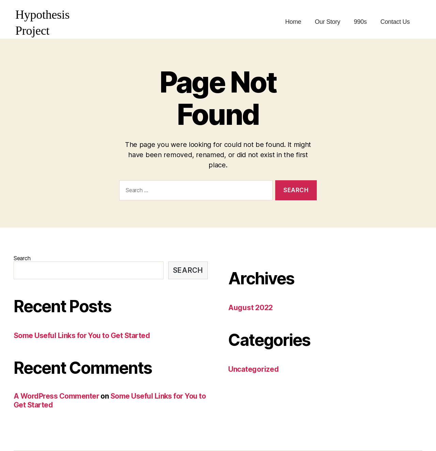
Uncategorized (253, 369)
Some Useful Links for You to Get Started (82, 335)
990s (360, 21)
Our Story (327, 21)
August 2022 (250, 307)
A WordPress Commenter (56, 396)
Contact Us (395, 21)
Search (22, 258)
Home (293, 21)
